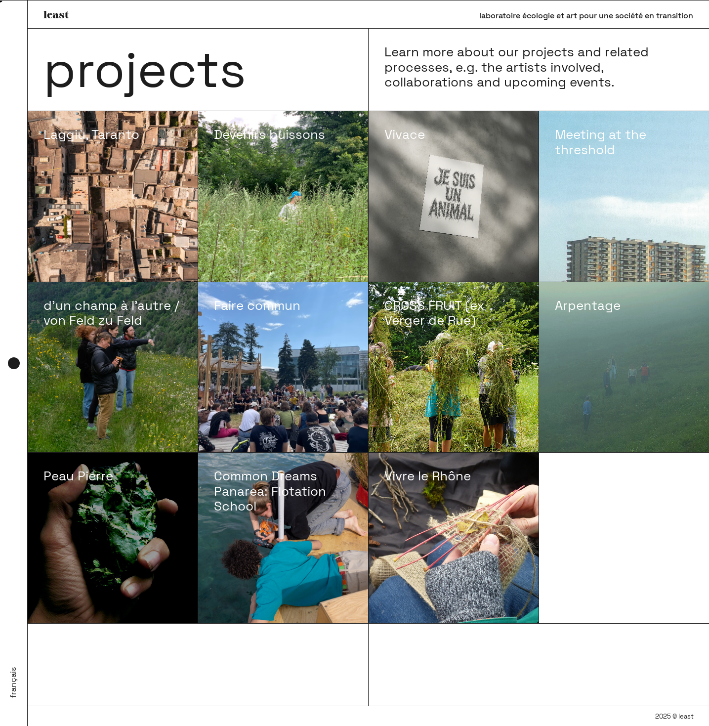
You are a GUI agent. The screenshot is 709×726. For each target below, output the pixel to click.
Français (13, 682)
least (56, 14)
